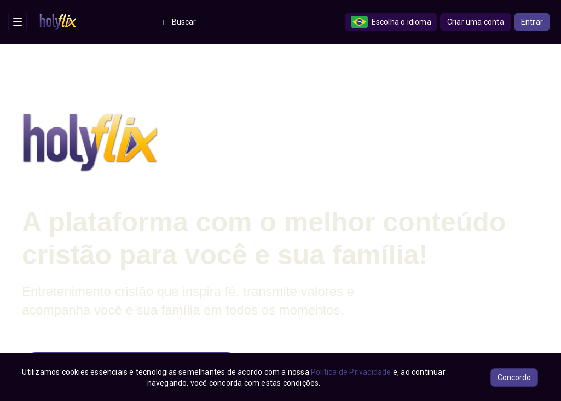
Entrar (532, 22)
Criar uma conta (475, 22)
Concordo (514, 377)
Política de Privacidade (351, 372)
